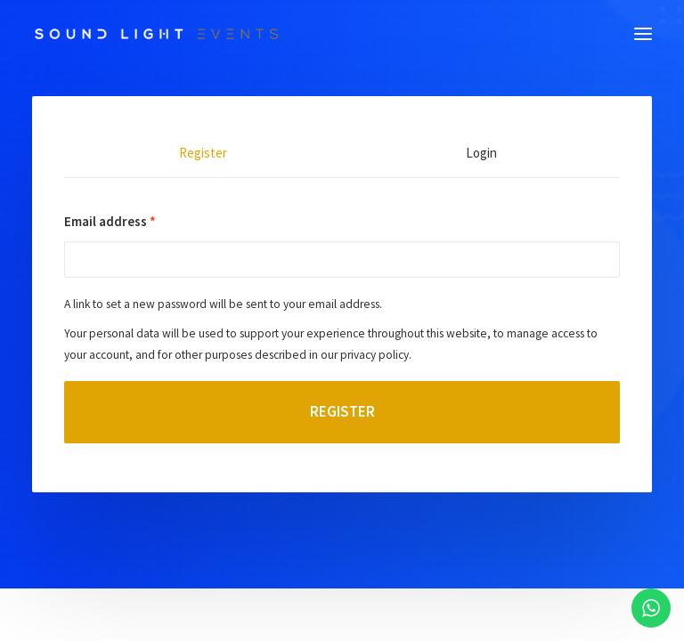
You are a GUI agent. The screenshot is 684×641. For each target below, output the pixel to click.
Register (342, 411)
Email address (110, 221)
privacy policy (374, 354)
